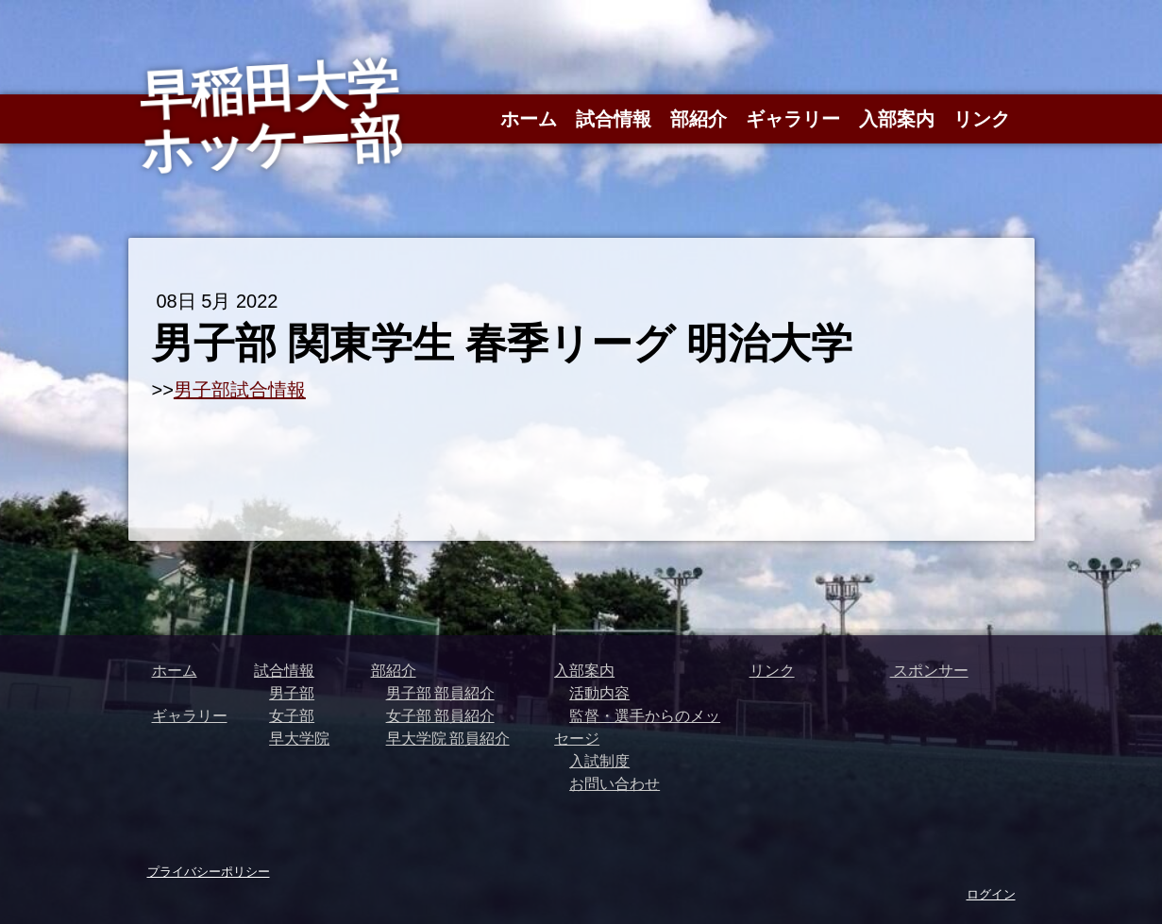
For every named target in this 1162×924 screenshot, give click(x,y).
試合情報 (613, 119)
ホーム (528, 119)
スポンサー (929, 670)
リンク (981, 119)
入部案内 (897, 119)
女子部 (291, 715)
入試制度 (599, 760)
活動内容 (599, 692)
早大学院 (299, 738)
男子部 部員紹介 (440, 692)
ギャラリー (793, 119)
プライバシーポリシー (208, 871)
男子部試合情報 (240, 389)
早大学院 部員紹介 (448, 738)
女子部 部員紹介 (440, 715)
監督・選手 (607, 715)
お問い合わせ (614, 783)
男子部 (291, 692)
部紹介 (698, 119)
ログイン (991, 893)
